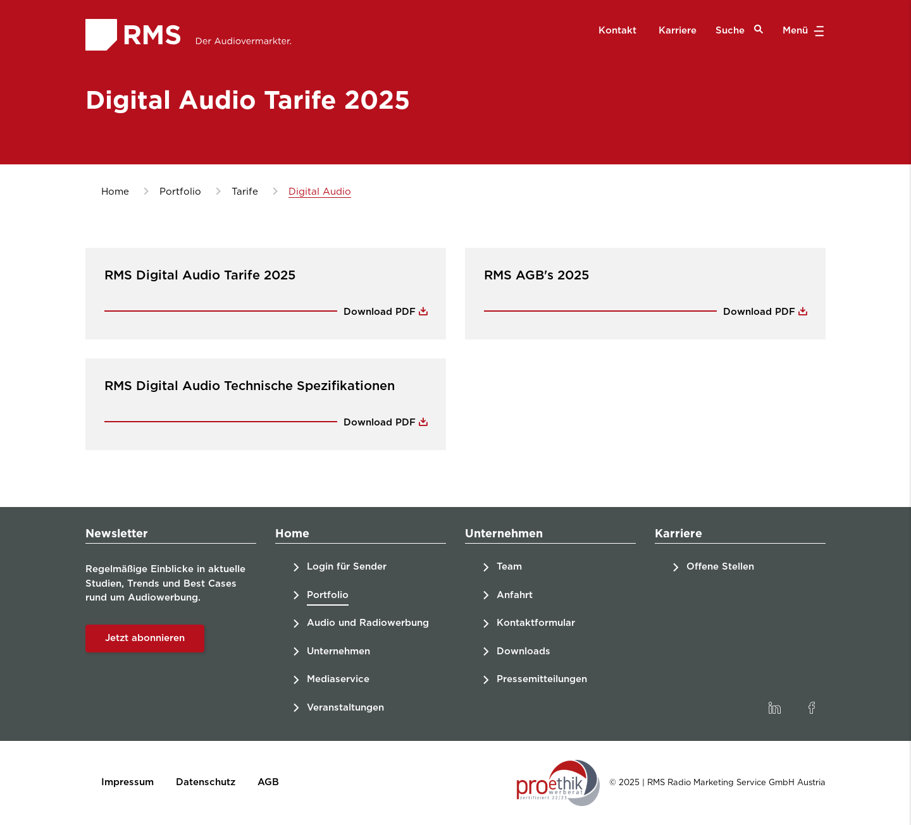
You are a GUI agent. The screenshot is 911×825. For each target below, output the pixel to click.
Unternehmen (338, 651)
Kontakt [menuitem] (617, 30)
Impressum (127, 782)
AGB (268, 782)
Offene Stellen (720, 566)
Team (509, 566)
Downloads (523, 651)
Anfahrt (515, 595)
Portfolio (328, 595)
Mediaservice (338, 679)
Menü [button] (802, 31)
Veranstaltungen (345, 707)
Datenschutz (205, 782)
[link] (774, 708)
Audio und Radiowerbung (368, 623)
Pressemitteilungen (542, 679)
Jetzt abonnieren (145, 638)
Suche (740, 30)
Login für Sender (347, 566)
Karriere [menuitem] (678, 30)
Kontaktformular (536, 623)
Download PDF (381, 312)
